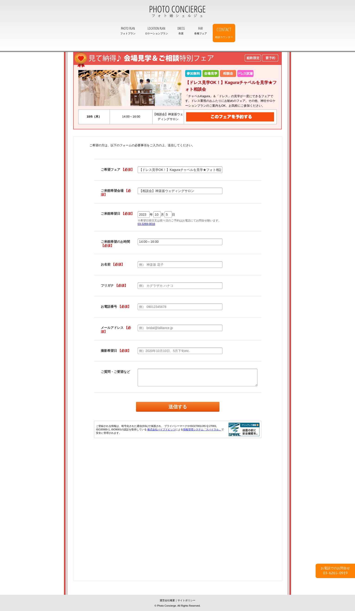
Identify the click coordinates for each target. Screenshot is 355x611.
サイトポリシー (186, 600)
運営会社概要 (167, 600)
